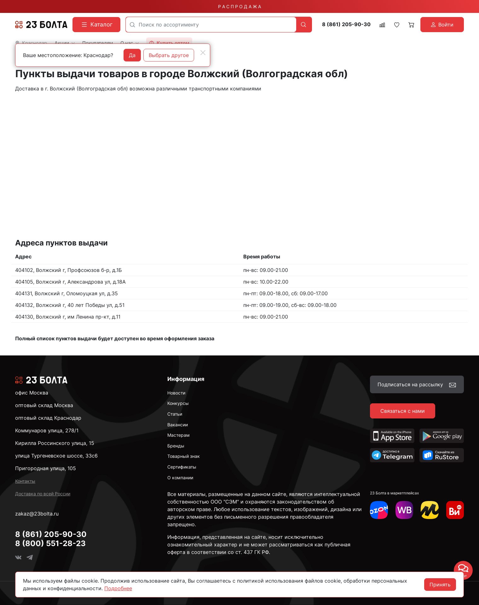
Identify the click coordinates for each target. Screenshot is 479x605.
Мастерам (178, 435)
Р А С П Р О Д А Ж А (239, 6)
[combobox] (211, 24)
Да (132, 55)
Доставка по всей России (42, 493)
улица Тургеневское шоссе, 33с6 (56, 455)
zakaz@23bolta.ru (37, 513)
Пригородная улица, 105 (45, 468)
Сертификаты (181, 467)
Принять (440, 584)
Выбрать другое (169, 55)
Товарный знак (183, 456)
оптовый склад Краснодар (48, 418)
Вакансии (177, 424)
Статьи (174, 414)
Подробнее (118, 588)
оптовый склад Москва (44, 405)
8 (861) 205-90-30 (346, 24)
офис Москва (31, 392)
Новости (176, 392)
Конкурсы (178, 403)
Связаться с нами (402, 411)
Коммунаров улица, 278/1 (46, 430)
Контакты (25, 481)
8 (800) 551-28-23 (50, 543)
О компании (180, 477)
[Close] (203, 52)
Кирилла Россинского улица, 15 (54, 443)
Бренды (175, 445)
